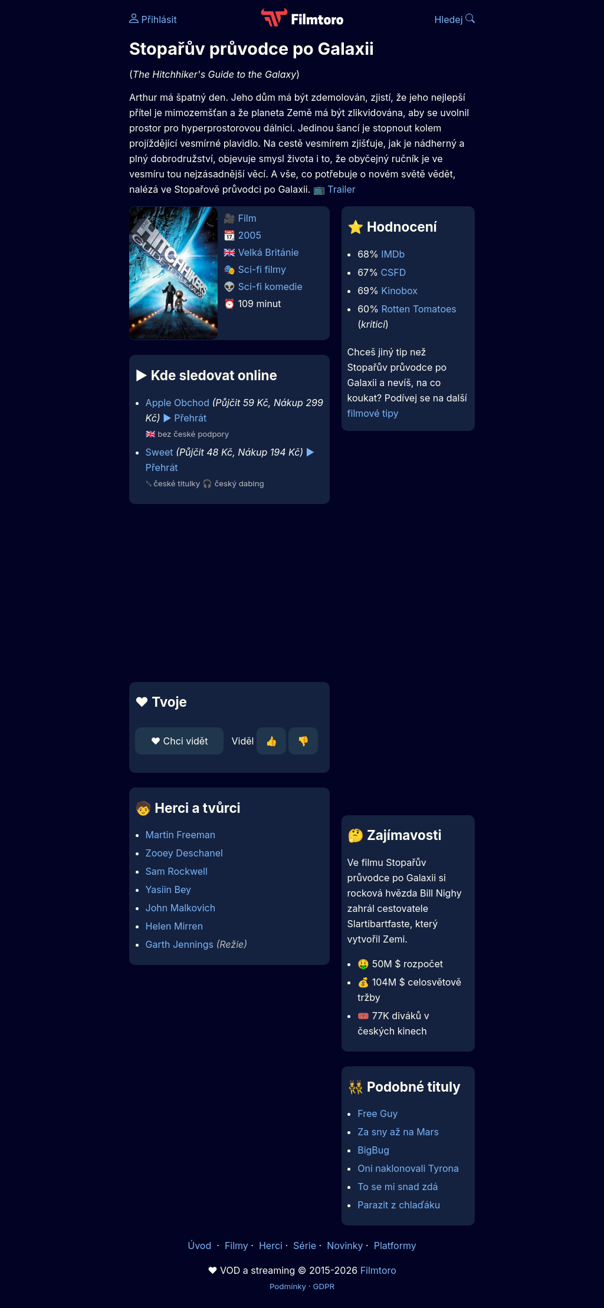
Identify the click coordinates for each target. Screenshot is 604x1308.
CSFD (393, 272)
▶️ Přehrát (184, 418)
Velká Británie (268, 252)
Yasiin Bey (168, 889)
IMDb (393, 254)
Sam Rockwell (177, 871)
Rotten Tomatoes (418, 309)
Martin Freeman (181, 835)
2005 (249, 235)
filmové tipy (373, 413)
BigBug (373, 1150)
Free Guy (377, 1113)
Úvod (201, 1245)
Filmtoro (378, 1270)
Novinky (345, 1245)
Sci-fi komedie (270, 286)
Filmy (236, 1245)
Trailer (341, 189)
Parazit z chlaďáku (398, 1205)
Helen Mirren (174, 926)
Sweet (159, 452)
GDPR (323, 1286)
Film (247, 218)
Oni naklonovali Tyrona (408, 1168)
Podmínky (288, 1286)
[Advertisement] (226, 593)
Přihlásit (153, 19)
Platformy (395, 1245)
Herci (271, 1245)
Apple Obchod (177, 402)
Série (304, 1245)
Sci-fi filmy (262, 269)
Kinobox (399, 290)
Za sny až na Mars (398, 1132)
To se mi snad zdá (397, 1186)
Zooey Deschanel (184, 853)
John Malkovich (181, 908)
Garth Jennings (180, 944)
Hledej (454, 19)
